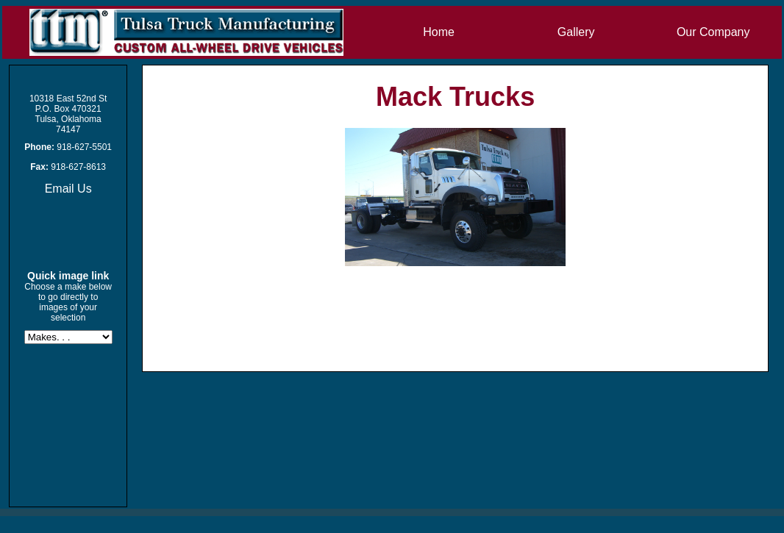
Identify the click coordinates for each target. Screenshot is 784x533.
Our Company (713, 32)
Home (439, 32)
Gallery (576, 32)
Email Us (68, 188)
